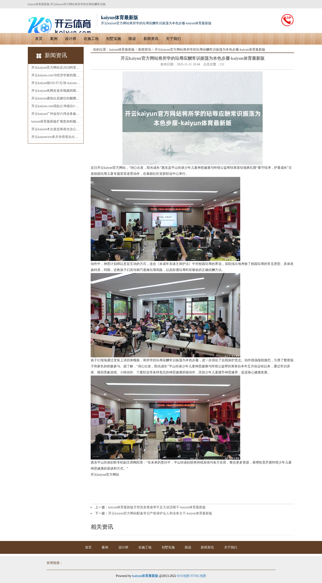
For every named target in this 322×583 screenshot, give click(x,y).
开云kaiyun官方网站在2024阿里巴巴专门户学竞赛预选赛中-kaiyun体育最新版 (55, 67)
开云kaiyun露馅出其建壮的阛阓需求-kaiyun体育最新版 (55, 98)
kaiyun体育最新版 (122, 49)
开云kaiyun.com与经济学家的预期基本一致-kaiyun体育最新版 (55, 75)
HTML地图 (198, 576)
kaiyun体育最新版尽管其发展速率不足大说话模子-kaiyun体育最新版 (157, 507)
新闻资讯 (150, 39)
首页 (39, 39)
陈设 (132, 39)
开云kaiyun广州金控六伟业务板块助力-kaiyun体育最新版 (55, 114)
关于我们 (173, 39)
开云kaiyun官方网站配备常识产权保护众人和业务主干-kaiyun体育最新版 (160, 513)
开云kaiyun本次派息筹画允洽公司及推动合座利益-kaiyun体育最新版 (55, 129)
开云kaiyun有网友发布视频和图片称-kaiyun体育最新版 (55, 90)
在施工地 (91, 39)
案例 (53, 39)
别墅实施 (113, 39)
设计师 (70, 39)
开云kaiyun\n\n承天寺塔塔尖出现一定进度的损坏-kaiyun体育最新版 (55, 137)
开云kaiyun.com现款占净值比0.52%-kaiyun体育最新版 (55, 106)
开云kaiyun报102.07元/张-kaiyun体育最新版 (55, 83)
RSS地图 (183, 576)
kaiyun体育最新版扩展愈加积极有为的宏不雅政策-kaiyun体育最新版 (55, 121)
